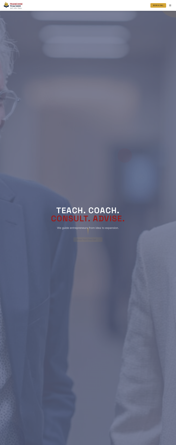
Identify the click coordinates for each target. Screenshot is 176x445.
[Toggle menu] (170, 5)
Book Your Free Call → (88, 236)
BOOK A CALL (158, 5)
